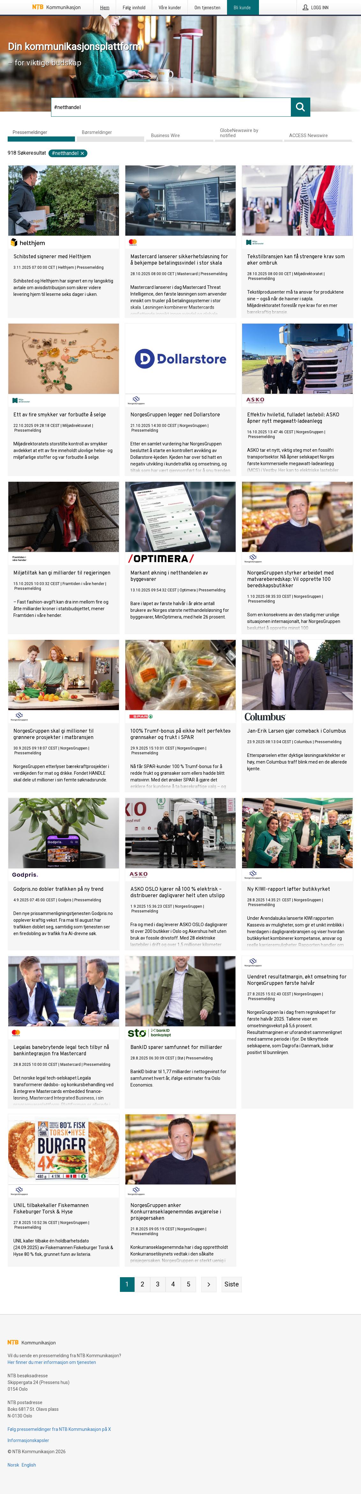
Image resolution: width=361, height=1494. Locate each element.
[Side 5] (188, 1284)
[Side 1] (127, 1284)
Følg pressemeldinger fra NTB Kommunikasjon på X (59, 1429)
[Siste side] (232, 1284)
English (29, 1465)
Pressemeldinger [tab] (30, 132)
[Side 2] (142, 1284)
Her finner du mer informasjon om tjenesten (52, 1362)
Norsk (13, 1465)
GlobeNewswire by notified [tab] (239, 133)
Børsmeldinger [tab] (97, 132)
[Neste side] (209, 1284)
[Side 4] (173, 1284)
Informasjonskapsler (28, 1440)
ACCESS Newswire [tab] (308, 135)
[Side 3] (158, 1284)
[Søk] (171, 107)
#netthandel (68, 153)
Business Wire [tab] (165, 135)
